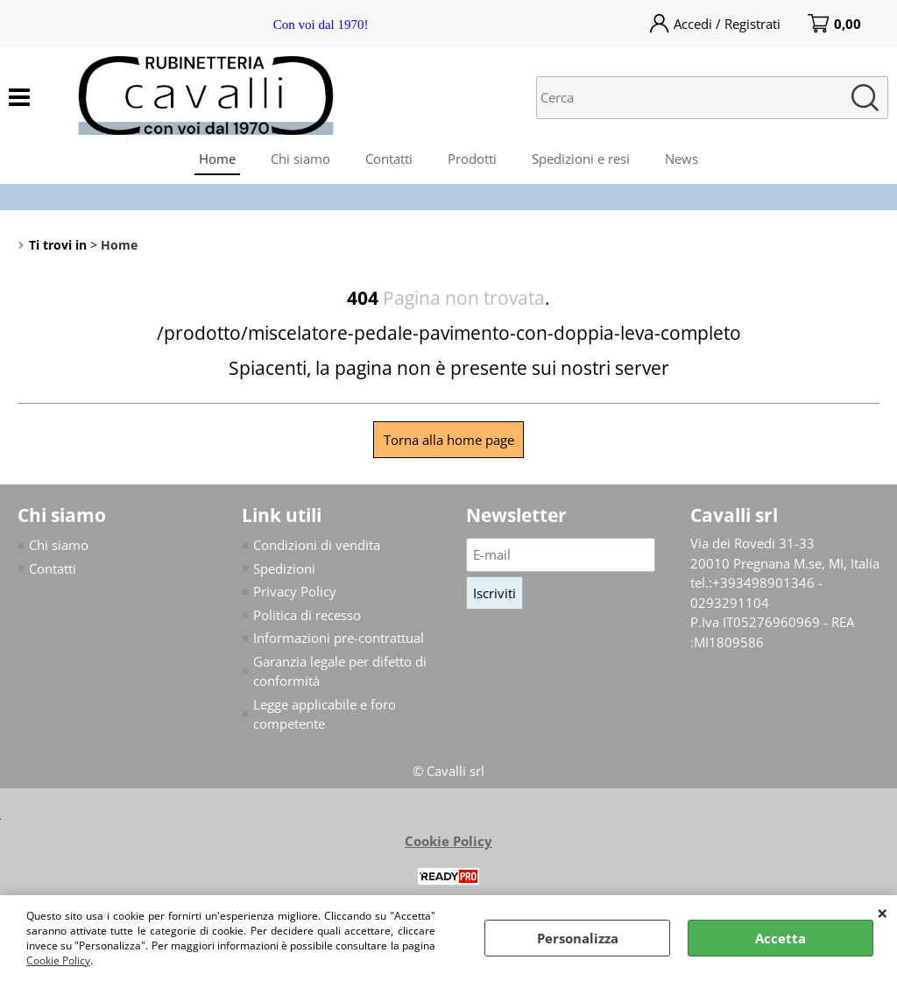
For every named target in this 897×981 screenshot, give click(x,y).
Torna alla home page (449, 439)
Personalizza (577, 938)
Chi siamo (300, 158)
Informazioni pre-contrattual (338, 637)
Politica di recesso (307, 615)
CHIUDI (882, 912)
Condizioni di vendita (316, 545)
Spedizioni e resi (581, 158)
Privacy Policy (294, 591)
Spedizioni (284, 568)
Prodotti (472, 158)
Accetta (780, 938)
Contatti (389, 158)
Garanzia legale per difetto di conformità (340, 671)
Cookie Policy (58, 960)
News (681, 158)
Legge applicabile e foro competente (324, 714)
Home (217, 158)
